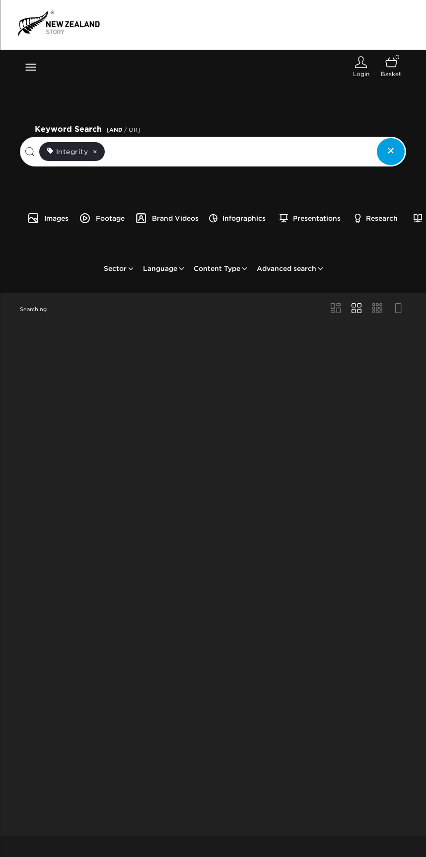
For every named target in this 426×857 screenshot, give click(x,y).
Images (48, 218)
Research (376, 218)
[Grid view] (356, 309)
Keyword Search (89, 128)
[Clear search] (391, 151)
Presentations (310, 218)
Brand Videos (167, 218)
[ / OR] (123, 129)
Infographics (237, 218)
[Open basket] (391, 67)
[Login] (361, 67)
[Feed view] (398, 309)
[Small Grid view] (377, 309)
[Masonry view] (336, 309)
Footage (102, 218)
